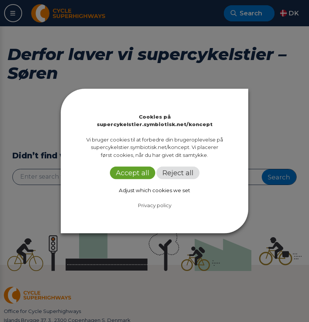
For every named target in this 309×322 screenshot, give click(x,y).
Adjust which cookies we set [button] (154, 190)
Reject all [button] (178, 173)
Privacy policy (154, 205)
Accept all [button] (132, 173)
